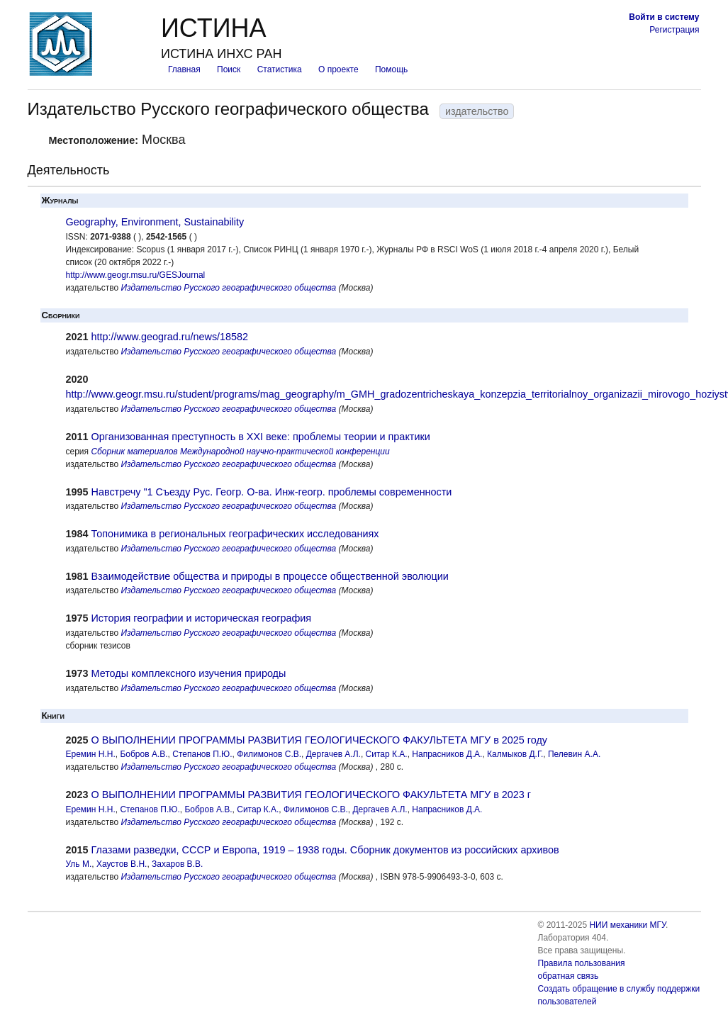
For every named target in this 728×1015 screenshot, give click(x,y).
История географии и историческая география (201, 618)
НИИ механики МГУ (627, 925)
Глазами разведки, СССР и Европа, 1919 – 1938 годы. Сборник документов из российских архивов (325, 850)
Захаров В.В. (177, 864)
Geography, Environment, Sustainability (155, 222)
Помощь (391, 69)
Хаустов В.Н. (121, 864)
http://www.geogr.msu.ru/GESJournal (136, 275)
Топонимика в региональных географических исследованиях (235, 533)
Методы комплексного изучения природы (188, 673)
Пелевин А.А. (574, 754)
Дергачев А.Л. (333, 754)
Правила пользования (581, 963)
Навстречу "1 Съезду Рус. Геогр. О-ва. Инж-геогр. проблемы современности (271, 492)
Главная (184, 69)
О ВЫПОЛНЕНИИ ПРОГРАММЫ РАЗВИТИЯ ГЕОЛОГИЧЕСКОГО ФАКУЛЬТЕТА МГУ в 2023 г (311, 794)
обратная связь (568, 976)
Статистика (279, 69)
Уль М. (79, 864)
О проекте (338, 69)
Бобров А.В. (143, 754)
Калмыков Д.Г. (515, 754)
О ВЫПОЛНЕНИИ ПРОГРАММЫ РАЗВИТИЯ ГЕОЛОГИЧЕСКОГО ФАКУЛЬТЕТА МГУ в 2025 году (319, 740)
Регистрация (674, 30)
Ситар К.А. (387, 754)
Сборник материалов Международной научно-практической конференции (240, 451)
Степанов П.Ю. (202, 754)
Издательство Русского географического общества (229, 288)
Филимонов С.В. (269, 754)
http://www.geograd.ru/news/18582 (170, 336)
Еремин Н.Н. (91, 754)
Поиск (228, 69)
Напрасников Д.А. (447, 754)
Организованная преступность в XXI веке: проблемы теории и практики (260, 436)
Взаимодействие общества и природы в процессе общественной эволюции (270, 576)
